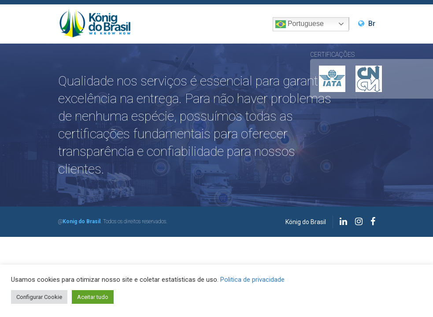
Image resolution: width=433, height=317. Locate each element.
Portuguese (299, 24)
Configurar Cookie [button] (39, 297)
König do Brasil (305, 221)
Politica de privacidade (252, 280)
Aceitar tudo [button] (92, 297)
